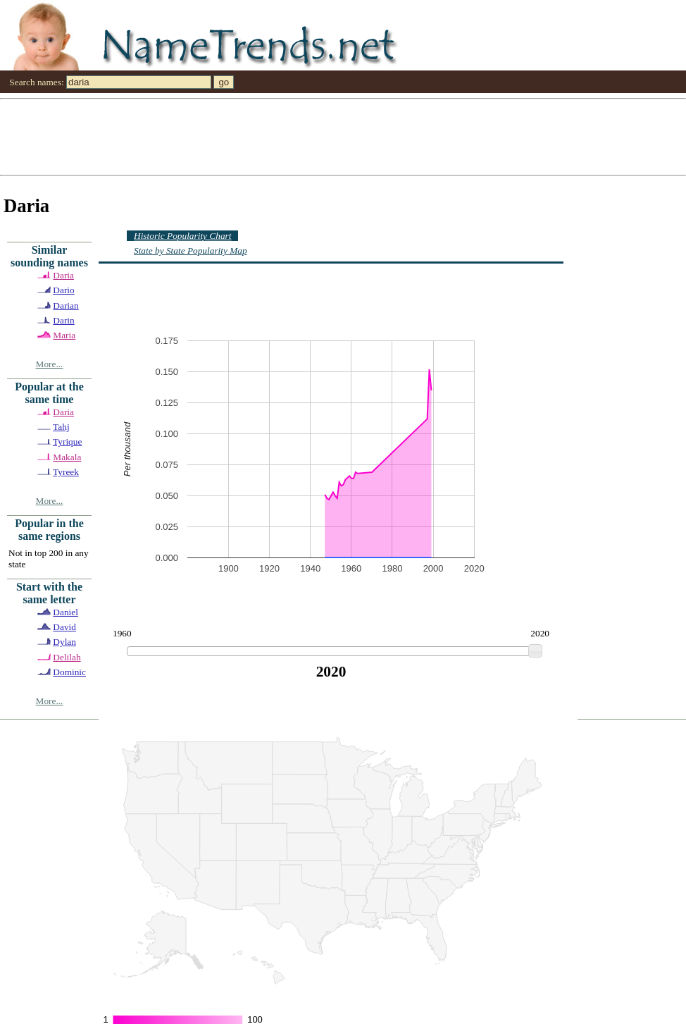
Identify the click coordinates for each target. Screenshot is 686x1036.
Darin (63, 320)
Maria (64, 335)
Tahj (61, 426)
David (64, 627)
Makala (67, 457)
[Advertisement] (270, 136)
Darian (65, 305)
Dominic (69, 672)
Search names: (36, 82)
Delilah (66, 657)
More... (49, 364)
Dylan (64, 641)
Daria (63, 275)
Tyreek (66, 472)
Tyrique (67, 441)
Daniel (65, 612)
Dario (63, 290)
